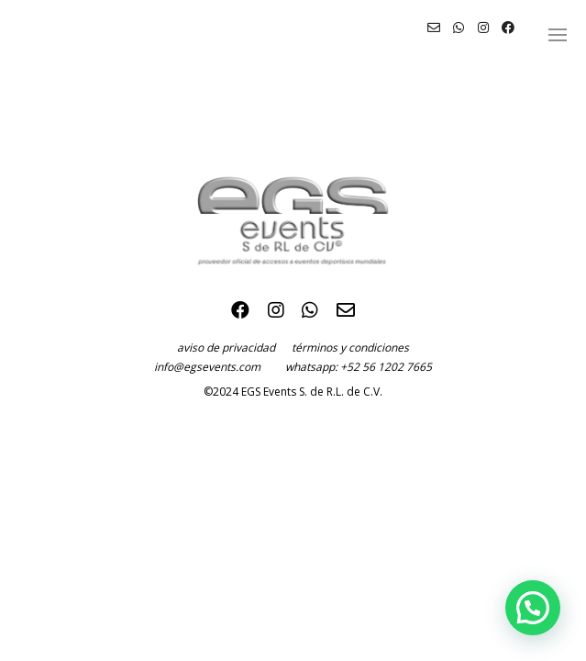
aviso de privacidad (234, 347)
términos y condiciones (350, 347)
